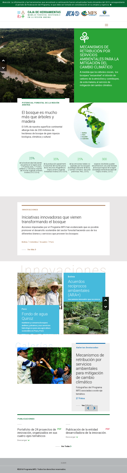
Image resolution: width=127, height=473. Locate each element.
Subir (63, 463)
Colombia (33, 242)
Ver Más (31, 250)
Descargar (23, 440)
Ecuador (43, 242)
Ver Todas (66, 446)
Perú (51, 242)
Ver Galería (87, 405)
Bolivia (24, 242)
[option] (63, 64)
